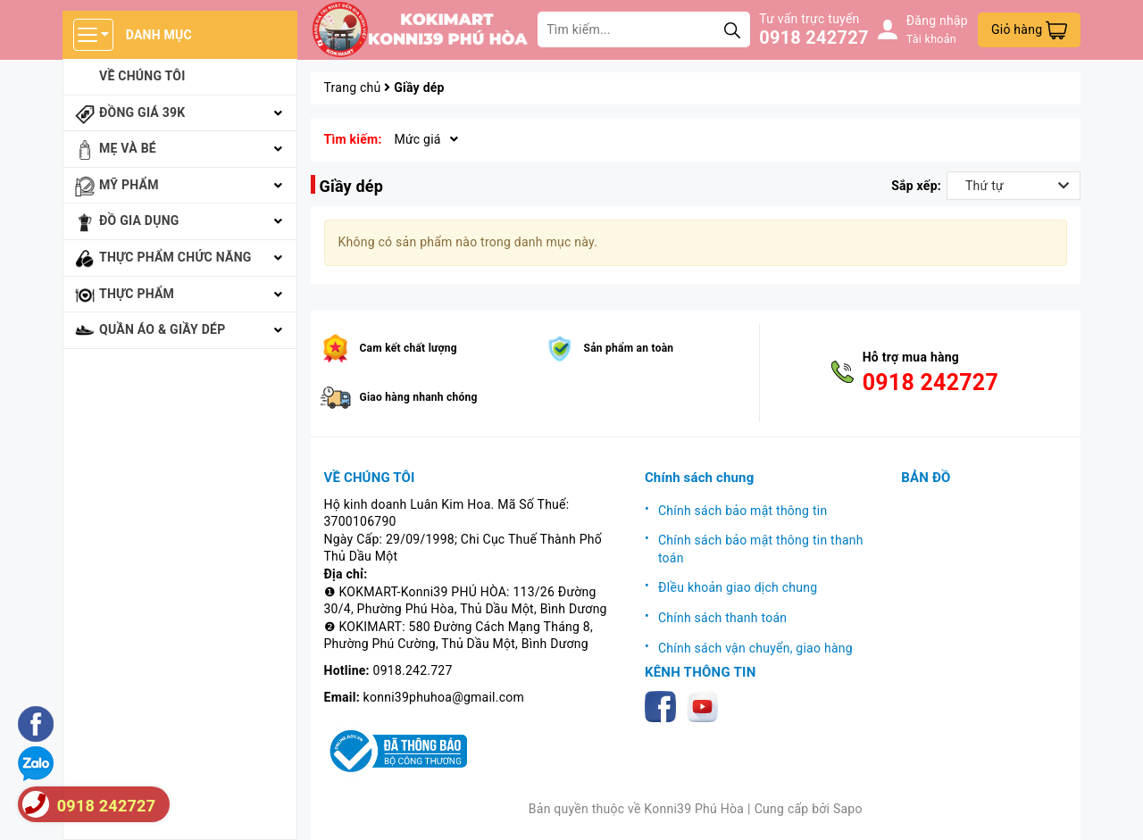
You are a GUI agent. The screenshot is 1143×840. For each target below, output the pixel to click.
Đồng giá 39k (142, 112)
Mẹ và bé (127, 148)
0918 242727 (813, 37)
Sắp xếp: (916, 186)
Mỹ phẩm (129, 185)
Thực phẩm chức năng (175, 257)
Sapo (848, 809)
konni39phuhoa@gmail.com (443, 697)
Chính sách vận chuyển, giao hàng (755, 648)
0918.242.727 (413, 670)
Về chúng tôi (142, 76)
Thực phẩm (136, 294)
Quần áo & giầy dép (162, 329)
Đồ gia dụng (139, 220)
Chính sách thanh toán (722, 618)
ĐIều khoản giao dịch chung (737, 587)
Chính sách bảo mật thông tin (743, 510)
